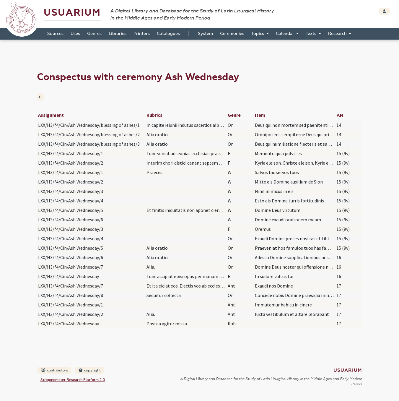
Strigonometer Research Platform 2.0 (72, 380)
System (205, 33)
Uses (75, 33)
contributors (54, 370)
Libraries (117, 33)
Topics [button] (258, 33)
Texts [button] (311, 33)
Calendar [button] (285, 33)
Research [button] (338, 33)
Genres (94, 33)
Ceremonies (232, 33)
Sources (55, 33)
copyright (90, 370)
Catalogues (168, 33)
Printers (141, 33)
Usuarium (72, 12)
